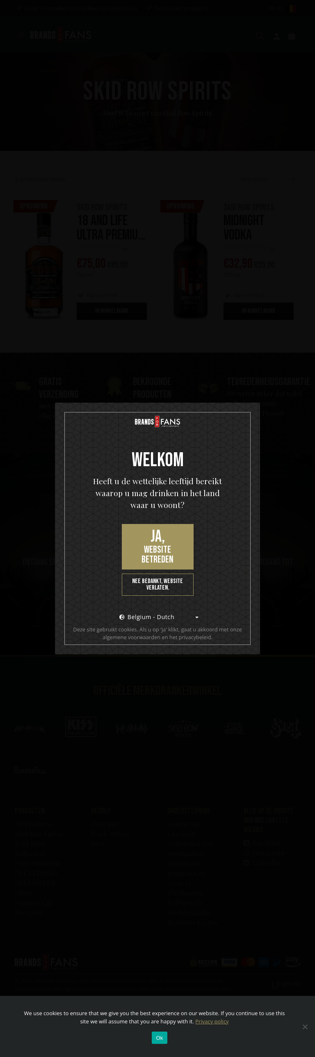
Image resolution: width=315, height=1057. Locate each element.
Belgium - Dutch (146, 617)
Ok (159, 1038)
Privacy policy (211, 1021)
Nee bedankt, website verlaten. (157, 584)
